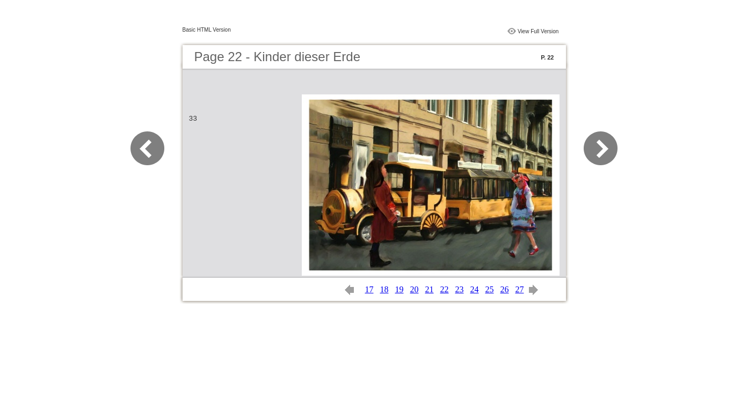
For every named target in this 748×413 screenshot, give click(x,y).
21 (429, 289)
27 (519, 289)
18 (384, 289)
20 (414, 289)
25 (489, 289)
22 (444, 289)
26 (504, 289)
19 (399, 289)
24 (474, 289)
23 (459, 289)
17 (369, 289)
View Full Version (538, 31)
